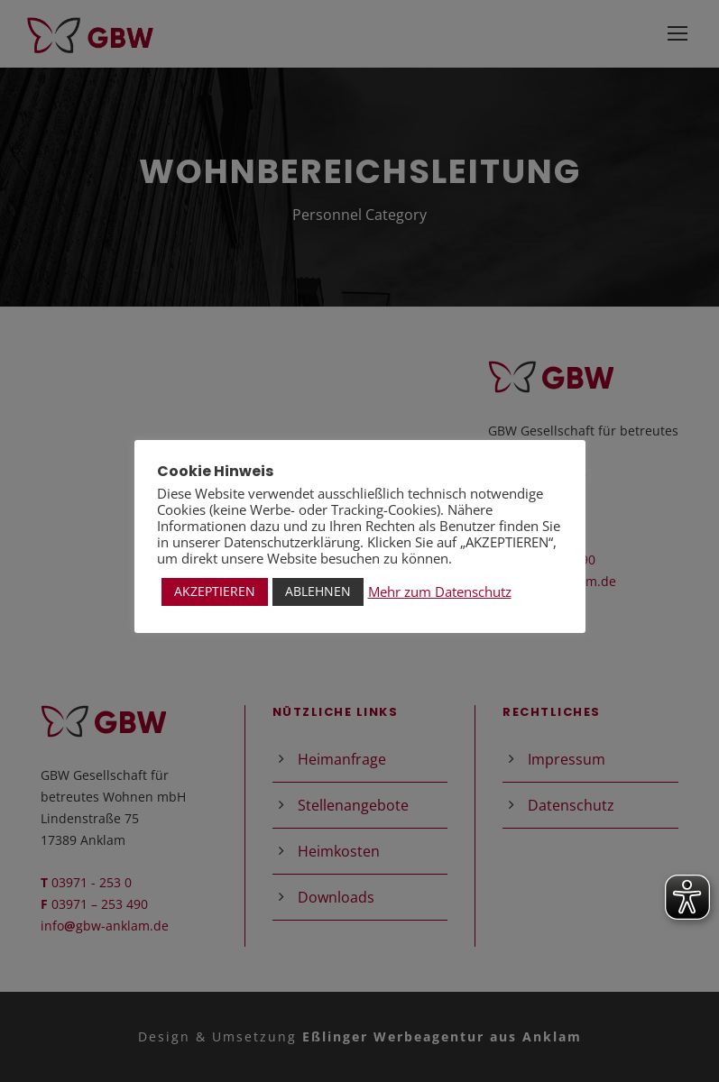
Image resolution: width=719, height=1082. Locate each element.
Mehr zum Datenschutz (440, 591)
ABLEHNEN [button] (318, 591)
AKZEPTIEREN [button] (214, 591)
